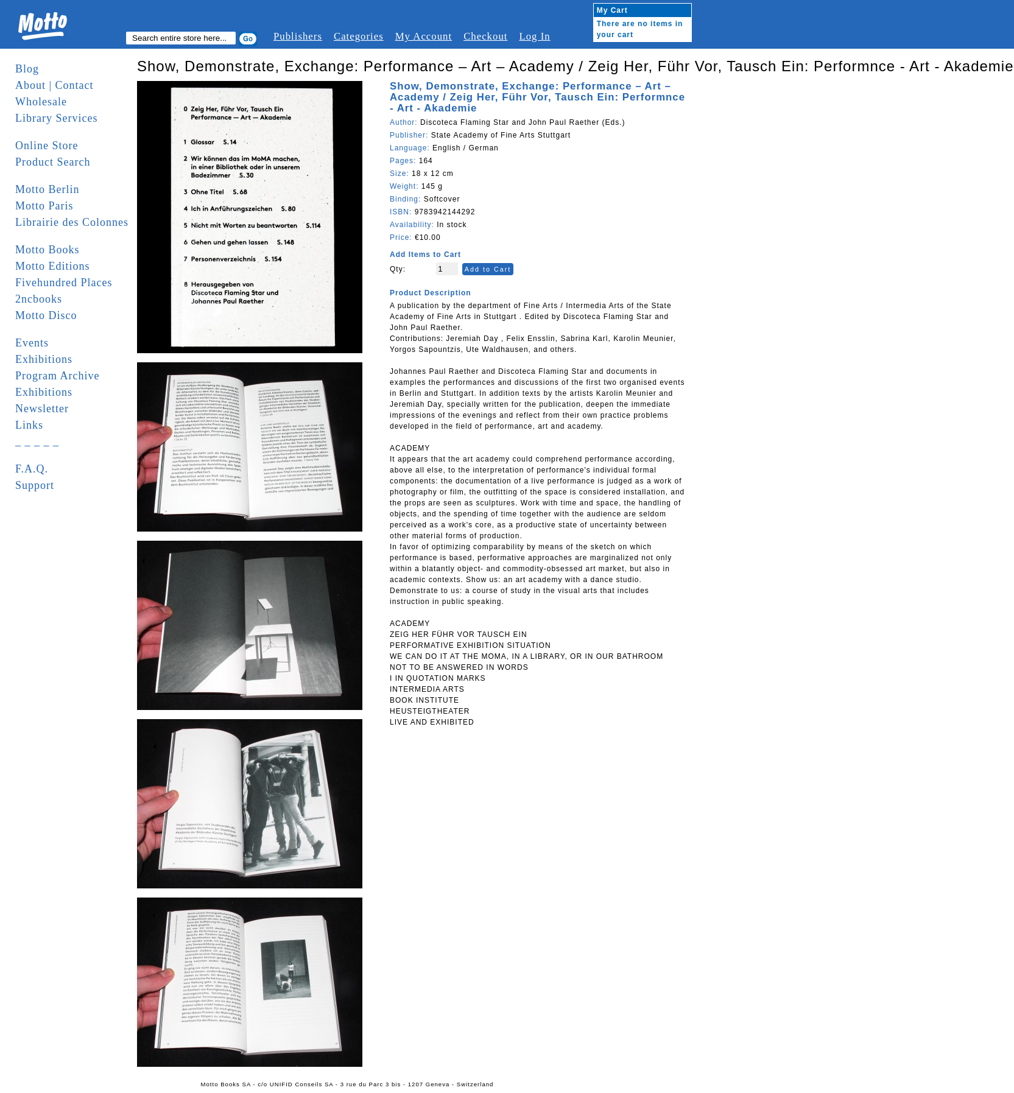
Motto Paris (44, 206)
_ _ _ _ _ (37, 441)
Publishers (297, 36)
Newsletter (42, 408)
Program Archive (57, 376)
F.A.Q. (31, 469)
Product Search (52, 162)
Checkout (485, 36)
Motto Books (47, 250)
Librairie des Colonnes (72, 222)
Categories (359, 36)
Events (32, 343)
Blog (27, 69)
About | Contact (54, 85)
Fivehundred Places (63, 282)
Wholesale (41, 102)
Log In (534, 36)
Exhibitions (43, 359)
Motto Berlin (47, 189)
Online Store (47, 145)
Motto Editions (52, 266)
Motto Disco (46, 315)
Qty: (398, 269)
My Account (423, 36)
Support (34, 485)
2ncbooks (38, 299)
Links (29, 425)
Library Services (56, 118)
